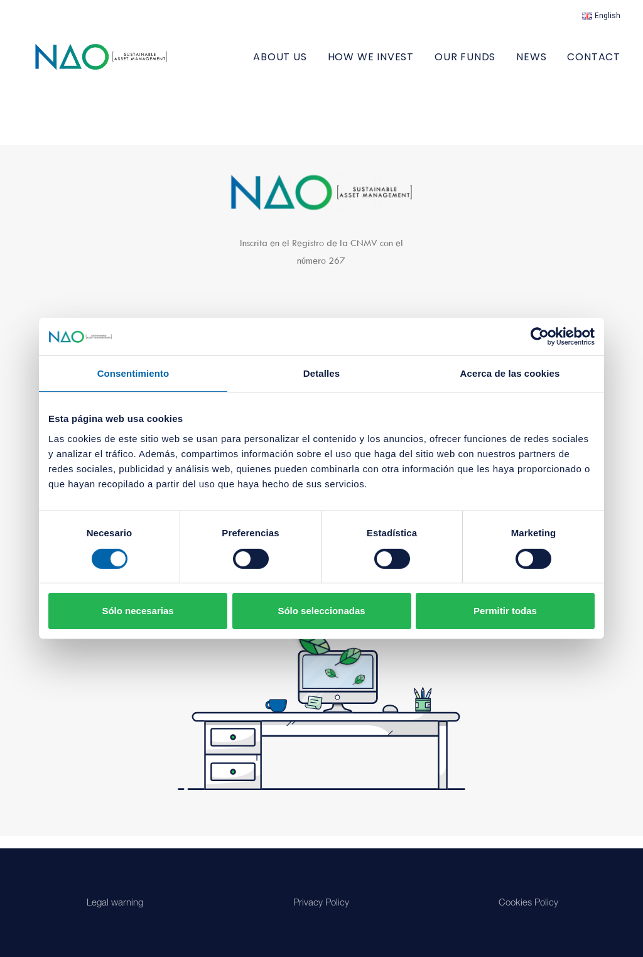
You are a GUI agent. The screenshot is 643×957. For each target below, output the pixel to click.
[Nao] (120, 63)
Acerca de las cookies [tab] (510, 373)
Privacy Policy (321, 903)
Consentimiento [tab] (133, 373)
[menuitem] (601, 15)
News (531, 63)
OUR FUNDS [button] (465, 63)
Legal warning (115, 903)
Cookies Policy (528, 903)
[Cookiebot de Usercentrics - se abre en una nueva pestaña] (540, 336)
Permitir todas (505, 610)
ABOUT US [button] (279, 63)
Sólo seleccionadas (321, 610)
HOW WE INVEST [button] (371, 63)
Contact (593, 63)
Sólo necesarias (137, 610)
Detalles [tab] (321, 373)
